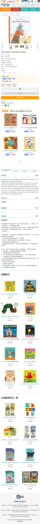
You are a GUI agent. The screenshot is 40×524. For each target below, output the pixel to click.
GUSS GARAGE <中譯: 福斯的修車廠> (10, 339)
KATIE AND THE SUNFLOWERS (11, 150)
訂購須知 (34, 171)
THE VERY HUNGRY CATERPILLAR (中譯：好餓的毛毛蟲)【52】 (17, 316)
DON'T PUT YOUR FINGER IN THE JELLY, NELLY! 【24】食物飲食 (17, 294)
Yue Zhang (7, 54)
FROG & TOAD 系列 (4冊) (10, 417)
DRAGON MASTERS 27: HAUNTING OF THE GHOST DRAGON (16, 462)
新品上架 (25, 9)
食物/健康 (18, 13)
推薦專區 (25, 171)
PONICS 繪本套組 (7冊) (30, 417)
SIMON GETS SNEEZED (30, 361)
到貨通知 (20, 97)
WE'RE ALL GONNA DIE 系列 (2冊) (10, 439)
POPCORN (30, 316)
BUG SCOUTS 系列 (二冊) (30, 485)
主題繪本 (12, 13)
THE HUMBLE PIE (10, 384)
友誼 (15, 72)
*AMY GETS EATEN (30, 294)
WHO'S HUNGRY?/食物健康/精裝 (10, 361)
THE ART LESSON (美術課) (29, 150)
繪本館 (33, 9)
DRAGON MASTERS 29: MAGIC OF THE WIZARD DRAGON (16, 485)
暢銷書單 (5, 9)
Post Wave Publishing (10, 58)
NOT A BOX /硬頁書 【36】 (10, 127)
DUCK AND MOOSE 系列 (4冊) (30, 439)
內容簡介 (6, 171)
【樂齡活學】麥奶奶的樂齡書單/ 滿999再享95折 (20, 111)
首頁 (2, 13)
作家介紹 (15, 171)
